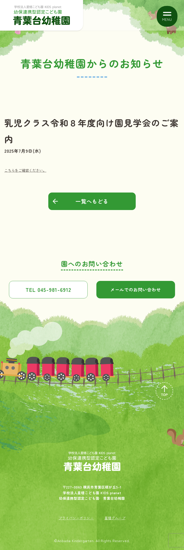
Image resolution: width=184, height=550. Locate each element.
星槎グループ (114, 517)
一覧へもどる (91, 201)
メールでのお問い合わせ (135, 289)
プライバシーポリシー (76, 517)
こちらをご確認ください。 (25, 170)
